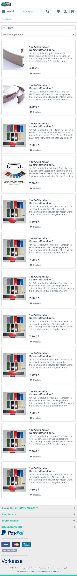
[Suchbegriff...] (35, 11)
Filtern (8, 27)
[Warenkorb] (72, 11)
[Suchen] (48, 11)
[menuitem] (7, 11)
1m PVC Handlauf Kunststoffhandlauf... (42, 48)
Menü (8, 11)
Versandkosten (54, 568)
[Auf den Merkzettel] (35, 73)
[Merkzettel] (58, 11)
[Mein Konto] (65, 11)
